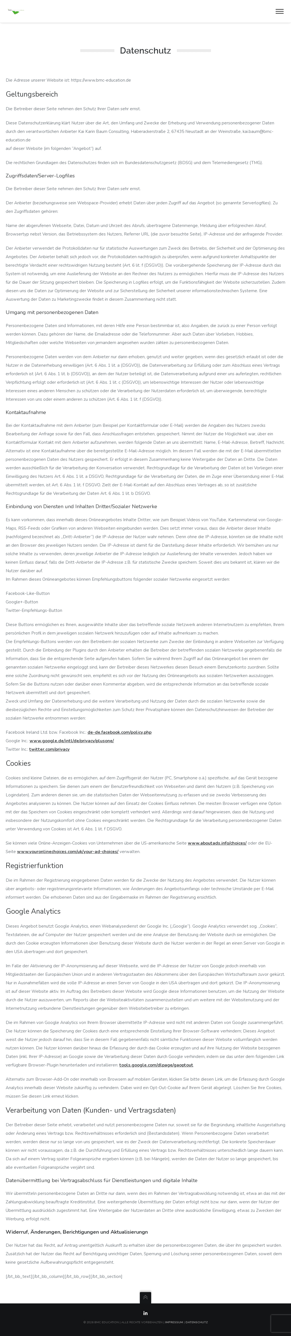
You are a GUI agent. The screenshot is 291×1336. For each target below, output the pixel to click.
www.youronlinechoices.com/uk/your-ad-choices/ (68, 851)
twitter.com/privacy (49, 749)
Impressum (174, 1322)
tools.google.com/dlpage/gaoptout (156, 1065)
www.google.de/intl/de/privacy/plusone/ (72, 741)
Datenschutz (197, 1322)
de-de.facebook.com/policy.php (119, 732)
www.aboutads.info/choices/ (217, 843)
